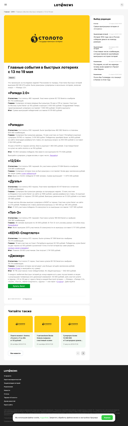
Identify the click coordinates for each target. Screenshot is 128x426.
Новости (11, 77)
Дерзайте (53, 155)
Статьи (6, 394)
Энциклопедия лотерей (12, 383)
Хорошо (107, 418)
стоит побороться (28, 173)
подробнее (44, 418)
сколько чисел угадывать (18, 248)
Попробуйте (13, 225)
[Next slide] (83, 353)
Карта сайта (8, 405)
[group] (20, 332)
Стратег (60, 282)
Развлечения (8, 387)
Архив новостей (9, 401)
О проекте (7, 376)
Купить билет (19, 286)
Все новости (15, 353)
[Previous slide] (78, 353)
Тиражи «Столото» (10, 397)
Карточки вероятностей (12, 379)
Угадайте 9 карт (14, 268)
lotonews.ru (10, 410)
